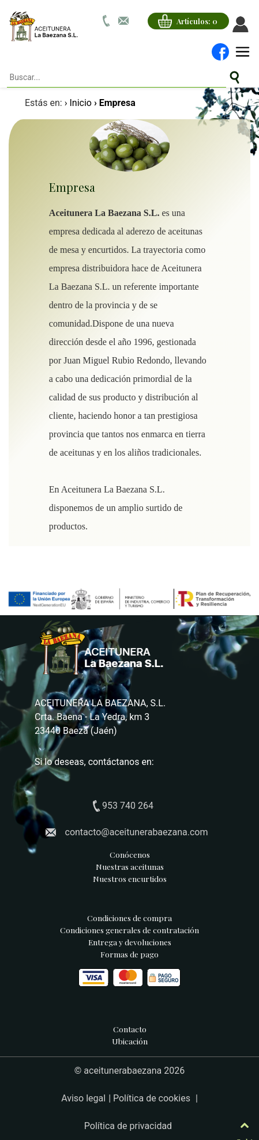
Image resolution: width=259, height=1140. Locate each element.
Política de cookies (153, 1098)
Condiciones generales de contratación (129, 930)
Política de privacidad (128, 1125)
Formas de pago (129, 968)
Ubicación (130, 1041)
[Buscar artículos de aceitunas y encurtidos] (234, 78)
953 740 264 (127, 805)
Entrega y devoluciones (129, 942)
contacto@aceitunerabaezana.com (136, 832)
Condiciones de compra (129, 917)
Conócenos (130, 854)
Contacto (130, 1029)
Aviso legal (83, 1098)
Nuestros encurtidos (130, 878)
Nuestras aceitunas (130, 866)
